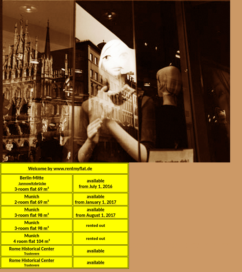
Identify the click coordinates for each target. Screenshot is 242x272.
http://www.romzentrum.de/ (184, 243)
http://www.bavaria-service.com (148, 243)
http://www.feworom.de (185, 247)
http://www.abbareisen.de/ (219, 243)
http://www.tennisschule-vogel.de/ (149, 247)
